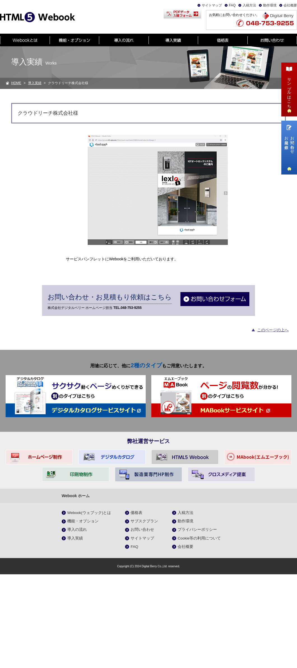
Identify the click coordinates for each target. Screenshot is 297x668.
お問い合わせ (142, 529)
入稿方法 (249, 5)
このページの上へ (273, 330)
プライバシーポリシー (197, 529)
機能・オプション (83, 521)
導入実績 (34, 83)
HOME (16, 83)
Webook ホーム (76, 495)
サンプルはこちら (289, 89)
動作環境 (270, 5)
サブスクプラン (144, 521)
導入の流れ (77, 529)
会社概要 (290, 5)
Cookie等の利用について (199, 538)
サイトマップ (212, 5)
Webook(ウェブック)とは (89, 513)
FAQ (232, 5)
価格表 (136, 513)
